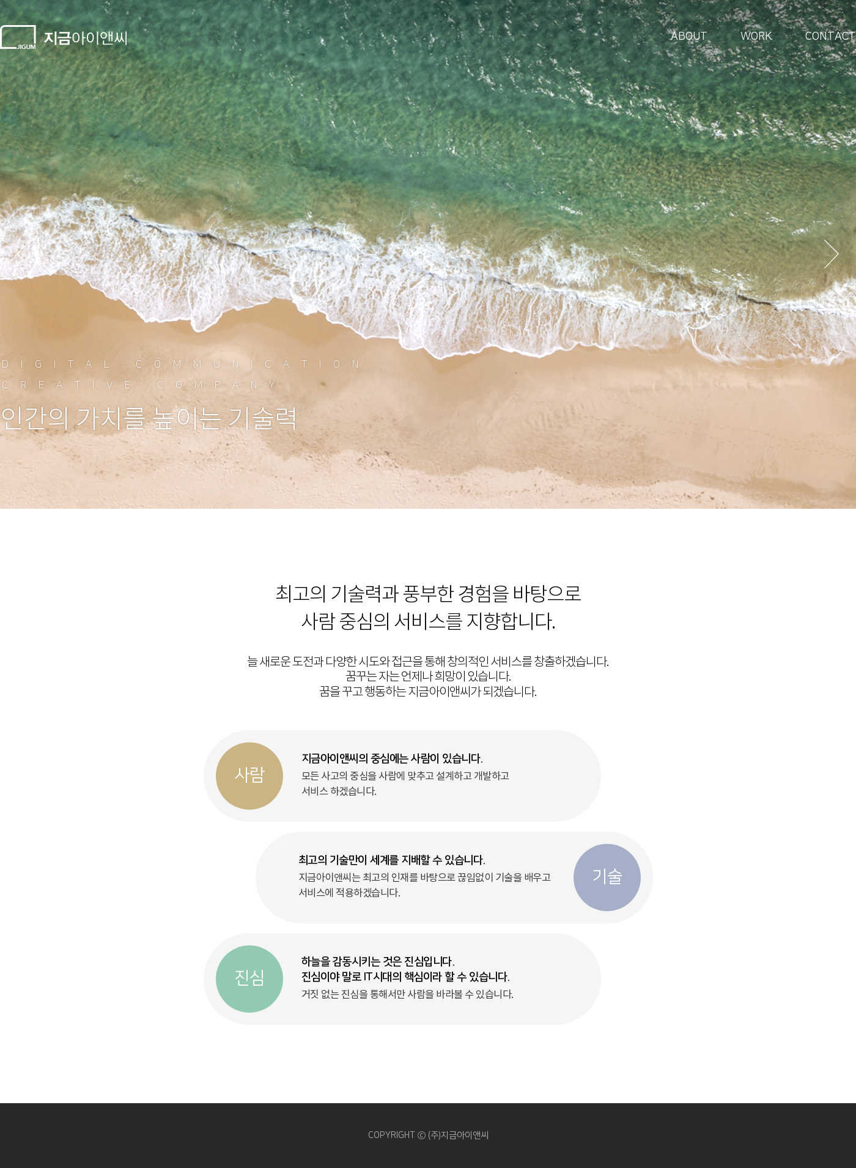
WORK (756, 37)
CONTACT (830, 37)
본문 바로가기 (0, 0)
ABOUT (689, 37)
